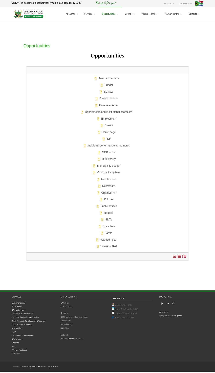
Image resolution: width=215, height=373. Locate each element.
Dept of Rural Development (23, 336)
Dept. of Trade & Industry (22, 326)
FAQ (13, 347)
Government (17, 308)
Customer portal (18, 304)
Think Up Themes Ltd (32, 368)
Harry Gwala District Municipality (25, 318)
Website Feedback (19, 351)
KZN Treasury (17, 340)
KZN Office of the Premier (22, 315)
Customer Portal (185, 3)
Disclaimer (16, 355)
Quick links (167, 3)
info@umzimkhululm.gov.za (72, 340)
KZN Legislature (18, 311)
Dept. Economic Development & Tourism (28, 322)
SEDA (14, 333)
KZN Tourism (17, 329)
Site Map (15, 344)
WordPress (54, 368)
